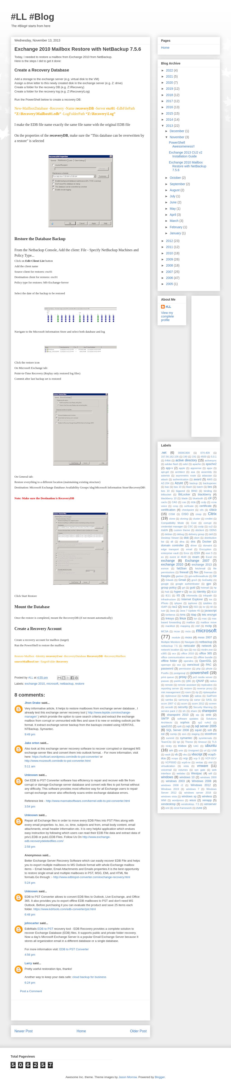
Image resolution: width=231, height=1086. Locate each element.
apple (182, 468)
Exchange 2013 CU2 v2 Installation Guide (185, 154)
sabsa (198, 696)
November (177, 137)
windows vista (169, 796)
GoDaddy (207, 580)
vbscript (197, 754)
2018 (170, 95)
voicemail (166, 769)
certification (168, 509)
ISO (196, 606)
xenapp (207, 800)
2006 (170, 278)
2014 (170, 119)
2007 (170, 272)
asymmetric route (186, 475)
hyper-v (178, 591)
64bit (168, 460)
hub (167, 591)
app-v (169, 468)
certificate (205, 506)
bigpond (180, 491)
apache (197, 464)
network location (170, 649)
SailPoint (212, 696)
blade (185, 498)
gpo (208, 583)
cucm (164, 530)
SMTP (165, 718)
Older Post (138, 1031)
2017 (170, 101)
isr (204, 606)
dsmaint (207, 545)
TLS (214, 742)
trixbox (182, 746)
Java (172, 610)
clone (172, 518)
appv (209, 468)
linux (183, 618)
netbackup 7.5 (169, 645)
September (178, 184)
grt (183, 587)
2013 (170, 125)
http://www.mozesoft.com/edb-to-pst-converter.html (58, 760)
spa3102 (166, 726)
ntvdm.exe (207, 649)
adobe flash (171, 464)
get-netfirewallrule (198, 576)
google (165, 583)
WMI (163, 800)
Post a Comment (31, 991)
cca (193, 502)
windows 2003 (175, 781)
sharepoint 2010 (177, 714)
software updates (187, 718)
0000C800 (184, 452)
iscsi (185, 606)
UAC (196, 746)
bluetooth (198, 498)
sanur (197, 699)
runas (185, 695)
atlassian (207, 475)
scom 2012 (198, 703)
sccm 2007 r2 (168, 703)
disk (186, 537)
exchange (168, 560)
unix (180, 750)
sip (197, 714)
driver (194, 545)
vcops (174, 758)
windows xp (189, 796)
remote (169, 684)
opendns (188, 661)
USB (214, 750)
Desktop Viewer (170, 537)
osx (179, 664)
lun (195, 618)
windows (167, 777)
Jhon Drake (33, 702)
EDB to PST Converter (74, 949)
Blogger (160, 1077)
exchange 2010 (35, 683)
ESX (197, 553)
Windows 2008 (201, 781)
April (173, 214)
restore (79, 683)
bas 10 (177, 486)
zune (199, 808)
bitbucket (166, 494)
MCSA (164, 631)
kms (182, 614)
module (176, 637)
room (188, 692)
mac (204, 618)
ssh (210, 730)
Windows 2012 (201, 785)
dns (193, 541)
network (207, 645)
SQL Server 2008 (177, 730)
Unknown (31, 775)
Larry (28, 963)
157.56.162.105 (170, 456)
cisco (213, 509)
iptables (207, 603)
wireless (207, 796)
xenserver (210, 804)
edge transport (170, 549)
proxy (183, 677)
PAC (208, 664)
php (198, 668)
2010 (170, 253)
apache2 (211, 464)
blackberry (204, 494)
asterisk (165, 475)
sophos (184, 722)
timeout (202, 742)
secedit (169, 707)
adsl (185, 464)
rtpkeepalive (210, 692)
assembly (206, 472)
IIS (178, 595)
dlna (182, 541)
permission (185, 668)
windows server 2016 (197, 792)
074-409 (205, 452)
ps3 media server (203, 677)
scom (184, 703)
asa (193, 472)
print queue (167, 677)
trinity (169, 746)
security (183, 707)
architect (180, 472)
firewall (184, 572)
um (171, 750)
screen (213, 703)
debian (169, 534)
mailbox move (209, 622)
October (176, 177)
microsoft (52, 683)
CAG (174, 502)
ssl (162, 734)
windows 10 (186, 777)
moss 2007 (205, 637)
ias (190, 591)
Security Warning (203, 707)
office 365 (205, 653)
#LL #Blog (32, 17)
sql (188, 726)
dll (172, 541)
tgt (178, 742)
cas (184, 502)
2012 (170, 241)
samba (169, 699)
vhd (210, 762)
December (177, 131)
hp (215, 587)
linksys (170, 618)
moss (188, 637)
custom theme (182, 530)
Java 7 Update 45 (190, 610)
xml (167, 808)
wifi (210, 773)
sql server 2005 (206, 726)
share (194, 711)
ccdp (203, 502)
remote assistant (187, 684)
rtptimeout (170, 696)
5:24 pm (30, 882)
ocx (174, 653)
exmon (165, 568)
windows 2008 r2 (172, 785)
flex (196, 572)
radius (213, 681)
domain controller (172, 545)
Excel (209, 557)
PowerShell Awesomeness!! (182, 144)
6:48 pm (30, 914)
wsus (192, 800)
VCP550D (170, 762)
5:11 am (30, 766)
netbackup (67, 683)
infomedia (191, 595)
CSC (190, 526)
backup (193, 483)
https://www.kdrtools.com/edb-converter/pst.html (64, 909)
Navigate (190, 642)
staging (196, 734)
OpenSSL (205, 661)
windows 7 (192, 789)
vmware (202, 766)
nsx (194, 649)
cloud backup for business (89, 977)
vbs (185, 754)
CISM (172, 514)
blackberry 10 (168, 498)
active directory (186, 460)
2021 (170, 76)
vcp (185, 758)
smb (208, 714)
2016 (170, 107)
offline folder (169, 661)
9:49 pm (30, 734)
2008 (170, 265)
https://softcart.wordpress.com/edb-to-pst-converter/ (65, 756)
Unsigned (193, 750)
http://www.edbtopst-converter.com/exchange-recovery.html (91, 877)
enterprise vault (170, 553)
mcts (188, 631)
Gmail (182, 580)
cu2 (210, 526)
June (173, 202)
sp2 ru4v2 (204, 722)
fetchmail (200, 568)
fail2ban (182, 568)
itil (211, 606)
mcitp (208, 626)
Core (193, 523)
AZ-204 (165, 483)
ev (162, 557)
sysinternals (205, 738)
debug (180, 534)
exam (195, 557)
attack (164, 479)
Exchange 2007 (197, 560)
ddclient (199, 530)
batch (200, 486)
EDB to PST (45, 928)
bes (210, 486)
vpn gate (199, 769)
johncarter (32, 923)
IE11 (168, 595)
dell (211, 534)
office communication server (177, 657)
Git (215, 576)
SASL (209, 699)
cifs (201, 509)
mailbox (190, 622)
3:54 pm (30, 806)
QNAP (200, 681)
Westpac (196, 773)
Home (81, 1031)
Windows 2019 (170, 789)
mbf (197, 626)
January (176, 233)
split (179, 726)
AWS (210, 479)
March (174, 221)
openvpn (166, 664)
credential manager (172, 526)
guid (192, 587)
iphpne (178, 603)
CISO (185, 514)
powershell (199, 673)
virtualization (168, 766)
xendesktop (168, 804)
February (176, 227)
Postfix (165, 673)
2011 (170, 247)
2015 (170, 113)
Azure (179, 483)
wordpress (178, 800)
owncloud (193, 664)
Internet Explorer (192, 599)
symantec (186, 738)
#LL (168, 306)
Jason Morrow (127, 1077)
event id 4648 (178, 557)
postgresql (179, 673)
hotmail (205, 587)
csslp (201, 526)
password (167, 668)
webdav (181, 773)
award (197, 479)
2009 (170, 259)
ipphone (192, 603)
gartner (180, 576)
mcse (177, 631)
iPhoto (164, 603)
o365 (164, 653)
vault (167, 754)
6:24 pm (30, 982)
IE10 (214, 591)
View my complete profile (167, 316)
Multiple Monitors (170, 642)
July (173, 196)
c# (210, 498)
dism (197, 537)
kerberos (171, 614)
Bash (189, 486)
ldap (193, 614)
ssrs (184, 734)
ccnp (175, 506)
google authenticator (188, 583)
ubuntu (211, 745)
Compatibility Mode (172, 523)
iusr (163, 610)
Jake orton (32, 743)
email (189, 549)
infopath (207, 595)
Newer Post (23, 1031)
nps (186, 649)
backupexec (210, 483)
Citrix (212, 514)
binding (208, 491)
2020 (170, 82)
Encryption (205, 549)
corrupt (208, 523)
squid (198, 730)
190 (185, 456)
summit (170, 738)
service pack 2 (169, 711)
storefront (211, 734)
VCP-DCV (211, 758)
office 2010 (187, 653)
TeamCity (166, 742)
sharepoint (209, 711)
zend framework (183, 808)
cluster (196, 518)
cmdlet (209, 518)
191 (194, 456)
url (205, 750)
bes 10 (165, 491)
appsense (195, 468)
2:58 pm (30, 846)
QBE (188, 681)
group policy (169, 587)
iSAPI (164, 606)
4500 (203, 456)
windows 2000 (208, 777)
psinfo (177, 681)
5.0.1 (214, 456)
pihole (209, 668)
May (173, 208)
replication (207, 684)
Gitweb (169, 580)
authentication (181, 479)
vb (176, 754)
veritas (199, 762)
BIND (194, 491)
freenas (208, 572)
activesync (211, 460)
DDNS (213, 530)
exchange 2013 (202, 564)
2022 (170, 70)
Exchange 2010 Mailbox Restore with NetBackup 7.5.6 (187, 166)
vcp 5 (197, 758)
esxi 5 (209, 553)
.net (163, 452)
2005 (170, 284)
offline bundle (205, 657)
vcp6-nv (186, 762)
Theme (189, 742)
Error (186, 553)
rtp (196, 692)
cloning (184, 518)
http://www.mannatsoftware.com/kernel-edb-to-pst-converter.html (88, 801)
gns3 (194, 580)
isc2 (174, 606)
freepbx (166, 576)
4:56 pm (30, 954)
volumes (183, 769)
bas (167, 486)
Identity (201, 591)
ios (210, 599)
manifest (170, 626)
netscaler (189, 645)
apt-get (165, 472)
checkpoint (188, 509)
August (175, 190)
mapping (185, 626)
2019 (170, 88)
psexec (165, 681)
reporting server (170, 688)
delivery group (196, 534)
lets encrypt (209, 614)
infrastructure (168, 599)
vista (186, 766)
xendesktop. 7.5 (190, 804)
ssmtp (173, 734)
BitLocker (184, 494)
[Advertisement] (80, 1010)
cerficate (189, 506)
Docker (206, 541)
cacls (164, 502)
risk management (170, 692)
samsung (183, 699)
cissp (198, 514)
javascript (211, 610)
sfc (184, 711)
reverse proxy (205, 688)
